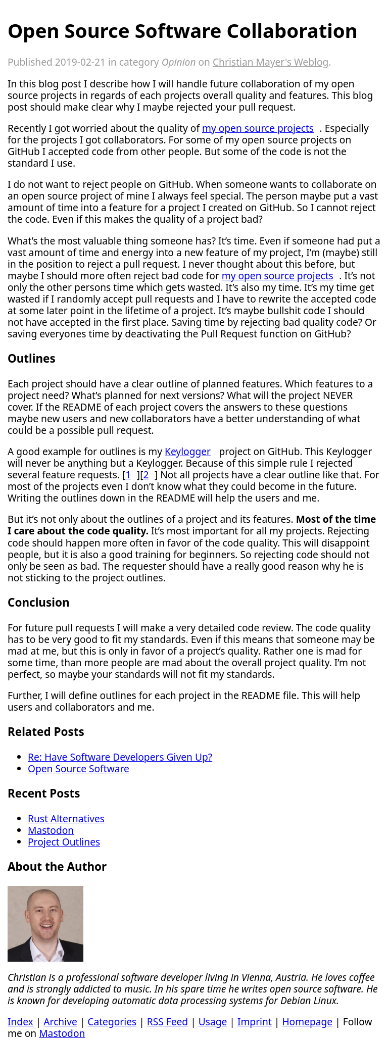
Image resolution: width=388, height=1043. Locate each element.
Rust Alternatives (66, 818)
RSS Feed (167, 1021)
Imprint (254, 1021)
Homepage (307, 1021)
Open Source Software (78, 768)
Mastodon (51, 830)
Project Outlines (64, 842)
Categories (111, 1021)
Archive (60, 1021)
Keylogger (188, 451)
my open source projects (258, 128)
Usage (213, 1021)
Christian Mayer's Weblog (270, 62)
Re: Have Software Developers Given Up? (120, 757)
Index (20, 1021)
